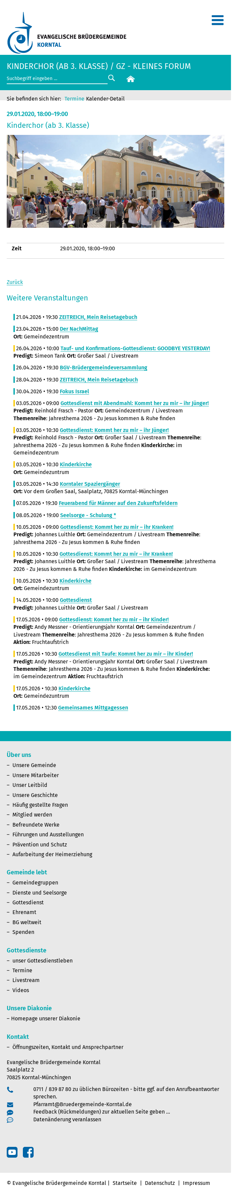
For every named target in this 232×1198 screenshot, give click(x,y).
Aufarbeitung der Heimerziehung (52, 854)
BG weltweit (26, 922)
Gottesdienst (28, 902)
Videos (20, 990)
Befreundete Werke (36, 825)
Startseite (125, 1183)
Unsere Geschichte (35, 795)
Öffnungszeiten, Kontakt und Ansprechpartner (67, 1047)
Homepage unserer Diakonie (45, 1018)
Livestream (26, 980)
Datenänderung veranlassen (67, 1119)
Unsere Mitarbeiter (35, 775)
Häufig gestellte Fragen (40, 805)
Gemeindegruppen (35, 882)
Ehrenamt (24, 912)
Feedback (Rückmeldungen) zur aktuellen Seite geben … (101, 1112)
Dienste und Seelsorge (39, 893)
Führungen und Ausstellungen (48, 834)
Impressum (196, 1183)
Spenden (23, 932)
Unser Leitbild (29, 785)
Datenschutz (160, 1183)
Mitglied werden (32, 814)
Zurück (15, 282)
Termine (74, 99)
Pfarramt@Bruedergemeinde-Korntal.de (82, 1104)
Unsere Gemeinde (34, 765)
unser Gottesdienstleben (42, 960)
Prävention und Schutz (39, 844)
